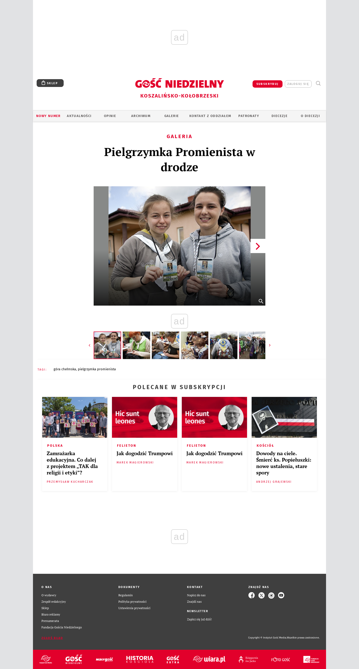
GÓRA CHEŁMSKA (65, 369)
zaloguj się (298, 84)
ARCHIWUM (140, 116)
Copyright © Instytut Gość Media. (267, 637)
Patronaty (248, 116)
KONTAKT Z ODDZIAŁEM (210, 116)
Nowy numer (48, 116)
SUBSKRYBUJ (267, 84)
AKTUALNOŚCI (79, 116)
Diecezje (280, 116)
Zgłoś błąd (52, 638)
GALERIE (171, 116)
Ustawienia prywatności (134, 608)
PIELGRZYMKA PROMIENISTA (97, 369)
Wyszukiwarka (318, 83)
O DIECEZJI (310, 116)
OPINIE (110, 116)
